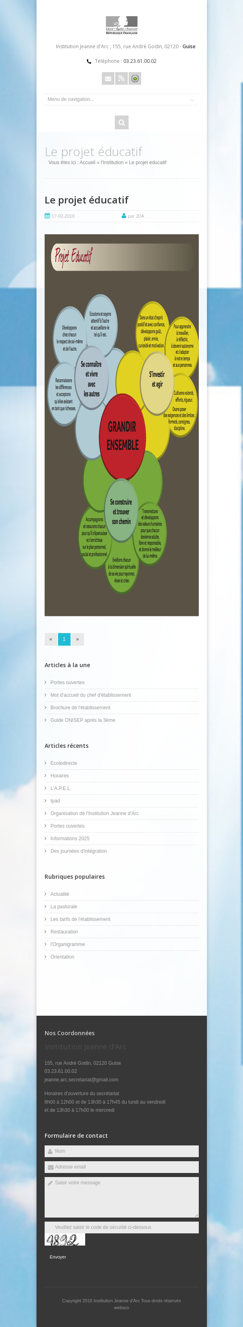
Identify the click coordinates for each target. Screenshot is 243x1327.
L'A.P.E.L (60, 788)
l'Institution (112, 162)
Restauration (64, 932)
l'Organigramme (68, 944)
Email (108, 78)
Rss (121, 78)
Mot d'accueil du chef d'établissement (91, 695)
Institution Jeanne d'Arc (117, 1300)
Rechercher (122, 122)
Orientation (63, 957)
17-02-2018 (63, 216)
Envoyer (58, 1256)
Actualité (60, 894)
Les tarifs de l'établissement (81, 919)
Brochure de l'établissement (81, 708)
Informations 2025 (70, 838)
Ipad (55, 801)
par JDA (136, 216)
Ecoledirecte (64, 763)
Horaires (60, 776)
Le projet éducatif (87, 199)
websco (121, 1307)
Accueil (87, 162)
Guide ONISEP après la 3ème (83, 720)
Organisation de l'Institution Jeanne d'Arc (95, 813)
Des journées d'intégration (79, 851)
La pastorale (64, 907)
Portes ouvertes (68, 682)
